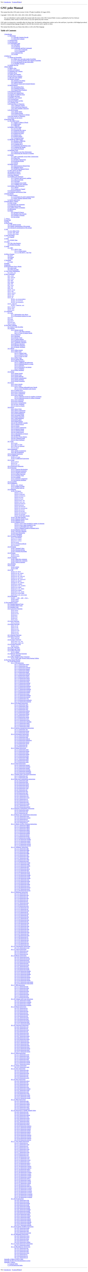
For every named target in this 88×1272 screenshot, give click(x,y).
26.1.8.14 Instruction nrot (21, 800)
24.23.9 (16, 584)
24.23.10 (18, 585)
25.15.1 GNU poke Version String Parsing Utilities (25, 658)
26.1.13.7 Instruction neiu (21, 903)
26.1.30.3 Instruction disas (21, 1239)
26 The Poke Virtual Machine (12, 660)
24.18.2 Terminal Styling (18, 550)
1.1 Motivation (12, 35)
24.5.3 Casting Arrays (17, 390)
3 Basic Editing (8, 66)
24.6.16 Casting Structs (17, 432)
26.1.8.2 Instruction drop (21, 782)
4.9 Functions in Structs (14, 173)
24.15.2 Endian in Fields (17, 486)
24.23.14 (17, 591)
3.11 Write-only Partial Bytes (16, 93)
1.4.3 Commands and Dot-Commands (21, 48)
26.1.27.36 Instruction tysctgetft (23, 1197)
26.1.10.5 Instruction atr (21, 822)
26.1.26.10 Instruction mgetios (22, 1126)
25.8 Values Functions (14, 636)
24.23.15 (17, 593)
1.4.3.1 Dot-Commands (20, 49)
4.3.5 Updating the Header (18, 147)
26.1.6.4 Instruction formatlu (22, 770)
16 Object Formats (9, 254)
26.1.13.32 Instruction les (21, 941)
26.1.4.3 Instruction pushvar (22, 739)
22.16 (12, 303)
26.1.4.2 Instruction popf (21, 737)
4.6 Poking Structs (13, 164)
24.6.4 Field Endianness (17, 413)
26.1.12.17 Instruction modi (22, 873)
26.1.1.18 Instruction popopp (22, 691)
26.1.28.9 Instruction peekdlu (22, 1212)
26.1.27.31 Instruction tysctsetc (23, 1189)
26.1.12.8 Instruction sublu (21, 859)
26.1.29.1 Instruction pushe (21, 1228)
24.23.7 (16, 581)
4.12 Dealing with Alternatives (16, 186)
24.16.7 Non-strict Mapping (18, 531)
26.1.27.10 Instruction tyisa (22, 1157)
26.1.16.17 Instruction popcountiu (23, 982)
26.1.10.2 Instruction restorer (22, 818)
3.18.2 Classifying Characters (19, 107)
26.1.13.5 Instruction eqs (21, 900)
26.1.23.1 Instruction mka (21, 1070)
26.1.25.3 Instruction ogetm (22, 1104)
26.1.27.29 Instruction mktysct (22, 1186)
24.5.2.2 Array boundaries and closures (25, 389)
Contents (14, 2)
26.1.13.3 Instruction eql (21, 896)
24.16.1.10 (19, 506)
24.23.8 (17, 582)
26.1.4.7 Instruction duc (21, 745)
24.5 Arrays (11, 382)
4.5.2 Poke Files (15, 158)
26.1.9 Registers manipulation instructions (22, 808)
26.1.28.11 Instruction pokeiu (22, 1216)
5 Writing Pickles (9, 193)
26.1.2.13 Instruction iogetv (22, 723)
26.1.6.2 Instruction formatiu (22, 766)
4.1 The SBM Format (13, 121)
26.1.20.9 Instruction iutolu (21, 1039)
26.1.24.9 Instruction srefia (21, 1093)
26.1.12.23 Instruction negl (21, 883)
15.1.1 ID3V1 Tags (16, 249)
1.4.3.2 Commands (19, 51)
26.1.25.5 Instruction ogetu (21, 1107)
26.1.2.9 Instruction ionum (21, 717)
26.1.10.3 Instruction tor (21, 819)
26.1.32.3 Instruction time (21, 1251)
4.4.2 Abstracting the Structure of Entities (22, 153)
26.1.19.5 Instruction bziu (21, 1014)
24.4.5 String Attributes (17, 379)
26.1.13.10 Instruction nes (21, 907)
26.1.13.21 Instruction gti (21, 924)
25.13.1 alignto (15, 652)
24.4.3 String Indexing (17, 376)
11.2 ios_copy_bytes (13, 232)
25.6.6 (15, 633)
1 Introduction (8, 34)
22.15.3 (17, 302)
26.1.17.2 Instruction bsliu (21, 988)
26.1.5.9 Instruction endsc (21, 762)
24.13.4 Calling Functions (18, 474)
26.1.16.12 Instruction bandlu (22, 974)
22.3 (11, 279)
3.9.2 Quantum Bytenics (17, 88)
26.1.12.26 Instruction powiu (22, 887)
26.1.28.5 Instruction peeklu (22, 1206)
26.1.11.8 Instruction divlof (21, 836)
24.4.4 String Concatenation (18, 378)
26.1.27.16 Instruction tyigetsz (22, 1166)
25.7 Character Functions (14, 635)
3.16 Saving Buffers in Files (15, 101)
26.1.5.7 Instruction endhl (21, 759)
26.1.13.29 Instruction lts (21, 937)
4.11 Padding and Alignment (15, 176)
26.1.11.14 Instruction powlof (22, 845)
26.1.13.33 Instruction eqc (21, 943)
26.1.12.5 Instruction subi (21, 855)
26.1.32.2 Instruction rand (21, 1250)
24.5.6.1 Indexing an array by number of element (27, 396)
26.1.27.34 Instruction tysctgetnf (23, 1194)
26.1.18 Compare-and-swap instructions (22, 999)
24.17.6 (15, 545)
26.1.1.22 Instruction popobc (22, 697)
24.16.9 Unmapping (16, 534)
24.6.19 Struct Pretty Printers (19, 437)
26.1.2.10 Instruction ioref (21, 718)
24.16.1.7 (19, 502)
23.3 (10, 319)
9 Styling (6, 221)
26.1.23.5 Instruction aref (21, 1076)
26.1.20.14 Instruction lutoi (21, 1047)
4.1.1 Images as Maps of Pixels (19, 122)
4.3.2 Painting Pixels (16, 142)
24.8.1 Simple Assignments (18, 451)
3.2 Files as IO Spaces (14, 70)
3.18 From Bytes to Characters (16, 104)
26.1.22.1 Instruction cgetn (21, 1067)
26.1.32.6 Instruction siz (21, 1256)
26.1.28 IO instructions (17, 1198)
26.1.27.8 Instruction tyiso (21, 1154)
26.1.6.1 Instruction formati (22, 765)
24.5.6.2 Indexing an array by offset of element (27, 398)
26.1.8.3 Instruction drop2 (21, 783)
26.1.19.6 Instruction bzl (21, 1016)
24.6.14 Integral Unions (17, 429)
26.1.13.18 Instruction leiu (21, 920)
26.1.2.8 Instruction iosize (21, 715)
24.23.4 (18, 576)
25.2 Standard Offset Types (15, 605)
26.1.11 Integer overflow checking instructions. (24, 824)
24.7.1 (14, 443)
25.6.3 (15, 629)
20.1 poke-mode (12, 268)
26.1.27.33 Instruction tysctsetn (23, 1192)
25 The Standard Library (11, 602)
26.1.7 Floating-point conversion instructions (23, 774)
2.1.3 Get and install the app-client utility (22, 62)
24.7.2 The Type (16, 444)
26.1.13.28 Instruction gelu (21, 935)
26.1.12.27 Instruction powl (22, 889)
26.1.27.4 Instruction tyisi (21, 1147)
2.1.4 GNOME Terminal (17, 63)
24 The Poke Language (10, 325)
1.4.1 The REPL (15, 45)
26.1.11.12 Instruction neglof (22, 842)
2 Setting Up (7, 56)
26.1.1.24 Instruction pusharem (23, 700)
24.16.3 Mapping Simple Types (19, 519)
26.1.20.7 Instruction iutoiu (21, 1036)
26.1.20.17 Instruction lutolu (22, 1051)
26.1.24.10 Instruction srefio (22, 1095)
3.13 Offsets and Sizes (14, 96)
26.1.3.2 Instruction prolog (21, 731)
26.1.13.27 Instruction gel (21, 934)
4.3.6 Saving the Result (17, 149)
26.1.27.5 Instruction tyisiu (21, 1149)
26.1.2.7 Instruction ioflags (21, 714)
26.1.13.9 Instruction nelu (21, 906)
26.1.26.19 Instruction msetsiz (22, 1140)
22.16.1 (17, 305)
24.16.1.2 (19, 494)
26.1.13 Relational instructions (19, 892)
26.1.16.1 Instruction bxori (21, 957)
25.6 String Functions (13, 624)
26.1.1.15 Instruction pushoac (22, 686)
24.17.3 (16, 540)
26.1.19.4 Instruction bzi (21, 1013)
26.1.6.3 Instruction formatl (22, 768)
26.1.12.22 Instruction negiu (22, 881)
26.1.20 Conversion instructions (20, 1025)
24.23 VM (10, 570)
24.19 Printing (11, 553)
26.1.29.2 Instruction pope (21, 1229)
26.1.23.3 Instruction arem (21, 1073)
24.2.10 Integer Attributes (18, 347)
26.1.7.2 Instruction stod (21, 777)
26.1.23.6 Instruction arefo (21, 1078)
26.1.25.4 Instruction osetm (22, 1106)
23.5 (11, 322)
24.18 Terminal (12, 547)
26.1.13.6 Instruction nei (21, 901)
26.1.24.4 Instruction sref (21, 1085)
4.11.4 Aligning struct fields (18, 183)
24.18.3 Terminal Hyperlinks (19, 551)
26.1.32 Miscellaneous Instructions (20, 1246)
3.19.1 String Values (16, 111)
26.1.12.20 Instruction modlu (22, 878)
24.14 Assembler (12, 481)
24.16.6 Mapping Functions (18, 529)
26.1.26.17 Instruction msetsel (22, 1137)
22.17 (11, 306)
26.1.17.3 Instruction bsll (21, 989)
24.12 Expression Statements (15, 466)
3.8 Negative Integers (13, 79)
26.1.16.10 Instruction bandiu (22, 971)
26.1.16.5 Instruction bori (21, 963)
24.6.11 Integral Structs (17, 424)
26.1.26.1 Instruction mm (21, 1112)
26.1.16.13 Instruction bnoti (22, 975)
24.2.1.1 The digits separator (22, 331)
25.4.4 (14, 615)
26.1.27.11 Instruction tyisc (21, 1158)
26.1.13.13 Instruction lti (21, 912)
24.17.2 (16, 539)
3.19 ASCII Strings (13, 110)
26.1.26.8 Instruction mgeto (22, 1123)
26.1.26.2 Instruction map (21, 1113)
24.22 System (11, 565)
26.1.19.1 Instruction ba (21, 1008)
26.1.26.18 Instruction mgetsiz (22, 1138)
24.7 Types (11, 441)
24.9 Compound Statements (15, 454)
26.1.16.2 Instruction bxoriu (22, 958)
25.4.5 (14, 616)
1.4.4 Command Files (17, 53)
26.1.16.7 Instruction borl (21, 966)
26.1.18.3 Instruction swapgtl (22, 1003)
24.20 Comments (12, 557)
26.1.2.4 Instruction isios (21, 709)
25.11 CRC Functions (14, 647)
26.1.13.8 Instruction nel (21, 904)
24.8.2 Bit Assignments (17, 452)
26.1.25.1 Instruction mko (21, 1101)
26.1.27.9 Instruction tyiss (21, 1155)
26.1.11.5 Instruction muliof (22, 831)
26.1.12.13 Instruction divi (21, 867)
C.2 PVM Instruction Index (15, 1265)
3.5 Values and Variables (14, 74)
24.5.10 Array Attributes (17, 404)
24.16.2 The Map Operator (18, 517)
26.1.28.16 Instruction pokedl (22, 1223)
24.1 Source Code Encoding (15, 327)
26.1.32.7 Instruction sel (21, 1257)
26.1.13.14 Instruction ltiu (21, 914)
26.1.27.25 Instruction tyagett (22, 1180)
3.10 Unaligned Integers (14, 91)
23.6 (12, 324)
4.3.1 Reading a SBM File (18, 141)
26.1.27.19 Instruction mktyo (22, 1171)
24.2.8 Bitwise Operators (18, 344)
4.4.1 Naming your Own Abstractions (21, 152)
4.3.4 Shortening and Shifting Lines (21, 145)
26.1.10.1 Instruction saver (21, 816)
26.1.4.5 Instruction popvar (21, 742)
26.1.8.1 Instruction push (21, 780)
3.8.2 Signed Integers (17, 82)
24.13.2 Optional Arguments (19, 471)
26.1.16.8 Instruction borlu (21, 968)
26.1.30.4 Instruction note (21, 1240)
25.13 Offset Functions (14, 650)
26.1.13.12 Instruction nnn (21, 910)
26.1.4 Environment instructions (20, 734)
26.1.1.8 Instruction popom (21, 675)
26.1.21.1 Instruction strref (21, 1054)
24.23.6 (18, 579)
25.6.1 (14, 625)
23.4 (11, 320)
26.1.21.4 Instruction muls (21, 1059)
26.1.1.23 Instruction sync (21, 698)
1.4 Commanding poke (14, 43)
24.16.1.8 (19, 503)
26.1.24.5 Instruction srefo (21, 1087)
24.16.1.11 (20, 508)
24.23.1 (16, 571)
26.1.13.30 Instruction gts (21, 938)
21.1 (12, 272)
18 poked (6, 263)
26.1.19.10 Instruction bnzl (21, 1022)
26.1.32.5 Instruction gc (21, 1254)
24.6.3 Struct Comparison (18, 412)
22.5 (11, 282)
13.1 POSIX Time (12, 240)
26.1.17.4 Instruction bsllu (21, 991)
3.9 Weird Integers (13, 85)
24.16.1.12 (19, 509)
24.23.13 (16, 590)
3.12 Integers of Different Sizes (16, 94)
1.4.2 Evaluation (15, 46)
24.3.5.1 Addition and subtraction (23, 362)
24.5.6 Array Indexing (17, 395)
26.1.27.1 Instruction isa (21, 1143)
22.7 (11, 285)
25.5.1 (15, 622)
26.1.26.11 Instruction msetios (22, 1127)
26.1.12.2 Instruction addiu (21, 850)
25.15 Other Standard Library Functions (19, 656)
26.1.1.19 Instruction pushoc (22, 692)
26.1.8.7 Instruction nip (20, 790)
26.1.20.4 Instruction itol (21, 1031)
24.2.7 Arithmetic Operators (18, 342)
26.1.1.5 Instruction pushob (22, 670)
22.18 (11, 308)
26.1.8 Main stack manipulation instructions (23, 779)
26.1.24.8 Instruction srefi (21, 1092)
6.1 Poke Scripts (12, 203)
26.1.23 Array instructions (18, 1068)
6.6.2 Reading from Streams (18, 214)
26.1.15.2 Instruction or (20, 952)
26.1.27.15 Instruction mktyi (22, 1164)
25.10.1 (15, 646)
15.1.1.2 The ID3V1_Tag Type (22, 252)
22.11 (11, 291)
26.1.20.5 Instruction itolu (21, 1033)
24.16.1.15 (19, 514)
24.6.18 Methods (15, 435)
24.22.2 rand (14, 568)
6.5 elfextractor (12, 209)
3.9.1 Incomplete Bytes (17, 87)
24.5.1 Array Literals (16, 384)
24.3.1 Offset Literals (17, 350)
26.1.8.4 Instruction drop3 (21, 785)
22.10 (11, 289)
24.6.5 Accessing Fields (17, 415)
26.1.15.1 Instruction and (21, 951)
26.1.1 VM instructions (17, 663)
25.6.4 (15, 630)
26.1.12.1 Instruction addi (21, 848)
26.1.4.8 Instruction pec (21, 746)
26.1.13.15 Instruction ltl (21, 915)
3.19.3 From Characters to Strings (20, 114)
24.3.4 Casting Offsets (17, 359)
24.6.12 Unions (15, 426)
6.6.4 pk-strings (15, 217)
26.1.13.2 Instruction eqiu (21, 895)
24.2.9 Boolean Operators (18, 345)
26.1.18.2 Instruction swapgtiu (22, 1002)
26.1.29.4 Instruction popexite (22, 1233)
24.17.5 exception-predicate (18, 543)
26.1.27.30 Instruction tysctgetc (23, 1188)
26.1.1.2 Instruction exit (21, 666)
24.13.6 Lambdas (16, 477)
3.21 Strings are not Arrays (15, 118)
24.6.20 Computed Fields (18, 438)
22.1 (11, 276)
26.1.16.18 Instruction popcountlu (23, 983)
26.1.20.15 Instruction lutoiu (22, 1048)
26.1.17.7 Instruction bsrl (21, 996)
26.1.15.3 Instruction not (21, 954)
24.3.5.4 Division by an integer (23, 367)
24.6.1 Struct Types (16, 409)
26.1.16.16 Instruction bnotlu (22, 980)
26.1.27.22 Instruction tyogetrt (22, 1175)
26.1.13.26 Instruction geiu (21, 932)
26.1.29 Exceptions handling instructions (22, 1226)
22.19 (11, 310)
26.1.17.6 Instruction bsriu (21, 994)
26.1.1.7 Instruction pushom (22, 673)
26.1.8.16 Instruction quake (22, 804)
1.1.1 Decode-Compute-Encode (19, 37)
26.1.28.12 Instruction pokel (22, 1217)
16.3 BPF (10, 258)
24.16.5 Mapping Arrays (17, 522)
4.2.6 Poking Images (16, 136)
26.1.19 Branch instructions (18, 1006)
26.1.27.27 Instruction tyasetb (22, 1183)
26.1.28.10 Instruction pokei (22, 1214)
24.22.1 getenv (15, 567)
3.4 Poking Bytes (12, 73)
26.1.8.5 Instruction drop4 (21, 787)
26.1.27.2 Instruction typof (21, 1144)
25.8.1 (15, 638)
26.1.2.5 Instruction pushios (22, 711)
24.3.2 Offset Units (16, 351)
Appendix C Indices (9, 1262)
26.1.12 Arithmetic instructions (19, 847)
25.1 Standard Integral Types (15, 604)
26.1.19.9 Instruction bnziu (21, 1020)
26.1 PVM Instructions (14, 661)
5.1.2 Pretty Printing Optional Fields (21, 198)
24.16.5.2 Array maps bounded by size (25, 525)
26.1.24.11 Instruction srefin (22, 1096)
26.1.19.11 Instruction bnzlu (22, 1023)
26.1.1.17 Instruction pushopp (22, 689)
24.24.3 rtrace (15, 601)
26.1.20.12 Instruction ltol (21, 1044)
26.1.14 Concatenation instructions (20, 946)
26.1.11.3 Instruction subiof (22, 828)
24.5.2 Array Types (16, 385)
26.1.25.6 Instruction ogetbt (22, 1109)
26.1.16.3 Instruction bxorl (21, 960)
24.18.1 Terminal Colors (17, 548)
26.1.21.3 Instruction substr (22, 1058)
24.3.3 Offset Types (16, 358)
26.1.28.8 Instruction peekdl (22, 1211)
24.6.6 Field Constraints (17, 416)
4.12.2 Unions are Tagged (18, 189)
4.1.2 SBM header (16, 124)
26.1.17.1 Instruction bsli (21, 986)
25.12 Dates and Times (14, 649)
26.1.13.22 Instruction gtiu (21, 926)
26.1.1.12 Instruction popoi (21, 681)
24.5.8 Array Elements (17, 401)
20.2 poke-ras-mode (13, 269)
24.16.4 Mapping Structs (18, 520)
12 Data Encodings (9, 235)
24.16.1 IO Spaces (16, 491)
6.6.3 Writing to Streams (17, 215)
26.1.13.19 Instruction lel (21, 921)
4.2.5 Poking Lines (16, 135)
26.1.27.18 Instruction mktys (22, 1169)
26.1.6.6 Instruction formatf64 (22, 773)
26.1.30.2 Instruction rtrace (21, 1237)
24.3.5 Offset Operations (18, 361)
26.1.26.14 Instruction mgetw (22, 1132)
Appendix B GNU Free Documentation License (17, 1260)
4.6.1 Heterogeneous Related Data (20, 166)
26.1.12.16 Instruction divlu (22, 872)
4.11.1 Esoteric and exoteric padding (21, 178)
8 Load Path (7, 220)
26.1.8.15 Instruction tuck (21, 802)
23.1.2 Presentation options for (21, 316)
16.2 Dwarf (11, 257)
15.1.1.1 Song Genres (20, 251)
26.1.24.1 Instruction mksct (22, 1081)
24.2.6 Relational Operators (18, 341)
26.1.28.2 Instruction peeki (21, 1202)
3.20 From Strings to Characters (16, 116)
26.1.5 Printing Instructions (18, 748)
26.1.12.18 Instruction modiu (22, 875)
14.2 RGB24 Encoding (14, 245)
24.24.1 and (20, 598)
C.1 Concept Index (13, 1264)
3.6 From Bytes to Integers (15, 76)
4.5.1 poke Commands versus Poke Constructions (24, 156)
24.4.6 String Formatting (18, 381)
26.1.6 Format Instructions (18, 763)
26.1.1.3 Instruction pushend (22, 667)
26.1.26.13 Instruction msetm (22, 1130)
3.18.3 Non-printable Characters (20, 108)
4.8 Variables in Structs (14, 172)
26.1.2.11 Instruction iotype (22, 720)
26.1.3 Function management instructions (22, 728)
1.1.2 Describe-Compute (17, 39)
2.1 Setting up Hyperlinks (15, 57)
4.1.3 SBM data (15, 125)
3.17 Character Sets (13, 102)
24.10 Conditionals (13, 455)
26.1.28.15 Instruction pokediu (22, 1222)
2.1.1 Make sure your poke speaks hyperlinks (23, 59)
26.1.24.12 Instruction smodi (22, 1098)
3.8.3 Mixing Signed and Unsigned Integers (23, 83)
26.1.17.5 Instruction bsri (21, 993)
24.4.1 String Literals (17, 373)
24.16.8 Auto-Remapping (18, 533)
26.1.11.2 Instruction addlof (22, 827)
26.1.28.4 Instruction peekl (21, 1205)
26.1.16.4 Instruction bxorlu (22, 962)
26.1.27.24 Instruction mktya (22, 1178)
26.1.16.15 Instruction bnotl (22, 979)
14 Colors (7, 241)
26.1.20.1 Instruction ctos (21, 1027)
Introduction (7, 2)
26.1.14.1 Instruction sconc (21, 948)
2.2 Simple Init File (13, 65)
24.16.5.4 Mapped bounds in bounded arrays (26, 528)
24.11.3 (15, 464)
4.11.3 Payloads (15, 181)
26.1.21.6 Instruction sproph (22, 1062)
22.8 (10, 286)
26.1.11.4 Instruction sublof (22, 830)
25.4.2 (14, 612)
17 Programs (7, 260)
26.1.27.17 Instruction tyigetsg (22, 1168)
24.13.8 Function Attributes (18, 480)
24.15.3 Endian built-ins (17, 488)
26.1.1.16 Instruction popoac (22, 687)
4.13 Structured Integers (14, 190)
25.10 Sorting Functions (14, 644)
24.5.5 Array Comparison (18, 393)
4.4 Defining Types (13, 150)
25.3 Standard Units (13, 607)
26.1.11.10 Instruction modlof (22, 839)
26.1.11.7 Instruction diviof (21, 835)
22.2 (11, 277)
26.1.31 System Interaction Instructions (22, 1243)
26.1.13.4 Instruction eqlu (21, 898)
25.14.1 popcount (16, 655)
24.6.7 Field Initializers (17, 418)
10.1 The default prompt (14, 224)
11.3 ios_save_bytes (13, 234)
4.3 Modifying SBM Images (15, 139)
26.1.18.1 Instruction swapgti (22, 1000)
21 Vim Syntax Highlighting (12, 271)
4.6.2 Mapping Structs (17, 167)
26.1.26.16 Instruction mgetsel (22, 1135)
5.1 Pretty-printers (13, 195)
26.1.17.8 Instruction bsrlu (21, 997)
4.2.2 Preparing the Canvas (18, 130)
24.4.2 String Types (16, 375)
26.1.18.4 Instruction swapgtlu (22, 1005)
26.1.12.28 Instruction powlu (22, 890)
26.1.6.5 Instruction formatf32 (22, 771)
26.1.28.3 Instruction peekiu (22, 1203)
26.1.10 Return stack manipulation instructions (24, 814)
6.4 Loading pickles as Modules (16, 207)
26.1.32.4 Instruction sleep (21, 1253)
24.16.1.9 (19, 505)
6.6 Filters (10, 210)
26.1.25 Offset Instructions (18, 1099)
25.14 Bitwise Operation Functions (17, 653)
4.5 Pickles (11, 155)
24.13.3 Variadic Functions (18, 472)
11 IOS (6, 229)
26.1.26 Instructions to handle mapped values (23, 1110)
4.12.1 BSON (14, 187)
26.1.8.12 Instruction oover (21, 797)
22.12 (12, 293)
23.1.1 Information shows (19, 314)
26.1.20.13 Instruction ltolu (21, 1045)
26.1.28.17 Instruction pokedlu (22, 1225)
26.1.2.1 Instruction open (21, 704)
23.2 (10, 317)
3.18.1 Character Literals (18, 105)
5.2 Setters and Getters (14, 200)
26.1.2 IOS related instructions (19, 703)
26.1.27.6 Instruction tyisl (21, 1150)
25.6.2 (14, 627)
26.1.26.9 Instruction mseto (22, 1124)
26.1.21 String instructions (18, 1053)
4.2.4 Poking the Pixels (17, 133)
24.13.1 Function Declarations (19, 469)
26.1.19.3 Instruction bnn (21, 1011)
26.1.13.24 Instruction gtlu (21, 929)
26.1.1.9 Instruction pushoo (22, 677)
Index (19, 2)
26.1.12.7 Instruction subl (21, 858)
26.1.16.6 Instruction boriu (21, 965)
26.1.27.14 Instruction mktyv (22, 1163)
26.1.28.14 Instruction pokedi (22, 1220)
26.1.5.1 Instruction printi (21, 749)
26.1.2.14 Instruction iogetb (22, 725)
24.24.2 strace (15, 599)
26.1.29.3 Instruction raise (21, 1231)
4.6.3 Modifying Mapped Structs (20, 169)
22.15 (10, 297)
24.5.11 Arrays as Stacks (17, 406)
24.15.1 (17, 485)
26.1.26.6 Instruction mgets (22, 1119)
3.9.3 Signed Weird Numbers (19, 90)
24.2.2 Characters (16, 334)
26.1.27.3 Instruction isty (21, 1146)
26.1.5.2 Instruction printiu (21, 751)
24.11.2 (14, 463)
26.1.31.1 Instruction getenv (22, 1245)
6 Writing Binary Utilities (11, 201)
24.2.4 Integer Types (16, 337)
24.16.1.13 (19, 511)
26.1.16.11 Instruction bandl (22, 972)
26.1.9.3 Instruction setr (21, 813)
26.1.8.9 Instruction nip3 (21, 793)
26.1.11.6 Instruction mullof (22, 833)
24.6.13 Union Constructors (18, 427)
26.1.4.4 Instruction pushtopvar (23, 740)
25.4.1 (14, 610)
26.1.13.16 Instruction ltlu (21, 917)
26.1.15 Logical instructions (18, 949)
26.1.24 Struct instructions (18, 1079)
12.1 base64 (11, 237)
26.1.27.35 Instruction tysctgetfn (23, 1195)
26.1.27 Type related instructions (20, 1141)
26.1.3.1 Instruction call (21, 729)
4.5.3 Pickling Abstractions (18, 159)
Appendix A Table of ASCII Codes (13, 1259)
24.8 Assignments (12, 449)
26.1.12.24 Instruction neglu (22, 884)
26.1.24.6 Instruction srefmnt (22, 1089)
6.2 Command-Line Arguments (16, 204)
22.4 (10, 280)
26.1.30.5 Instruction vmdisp (22, 1242)
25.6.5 (15, 632)
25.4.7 (14, 619)
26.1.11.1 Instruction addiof (22, 825)
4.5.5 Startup (14, 162)
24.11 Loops (11, 460)
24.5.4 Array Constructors (18, 392)
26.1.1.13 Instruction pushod (22, 683)
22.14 (11, 296)
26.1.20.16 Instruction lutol (21, 1050)
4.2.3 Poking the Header (17, 131)
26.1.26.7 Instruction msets (21, 1121)
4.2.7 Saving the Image (17, 138)
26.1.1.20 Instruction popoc (22, 694)
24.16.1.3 (19, 495)
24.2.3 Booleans (15, 336)
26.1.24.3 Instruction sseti (21, 1084)
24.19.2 (15, 556)
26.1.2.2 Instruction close (21, 706)
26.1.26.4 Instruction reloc (21, 1116)
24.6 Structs (11, 407)
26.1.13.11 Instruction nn (21, 909)
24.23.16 (19, 595)
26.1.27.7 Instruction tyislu (21, 1152)
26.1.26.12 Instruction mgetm (22, 1129)
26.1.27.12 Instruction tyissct (22, 1160)
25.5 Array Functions (13, 621)
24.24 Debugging (12, 596)
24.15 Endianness (12, 483)
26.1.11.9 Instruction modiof (22, 838)
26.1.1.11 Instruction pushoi (22, 680)
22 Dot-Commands (9, 274)
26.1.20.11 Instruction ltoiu (21, 1042)
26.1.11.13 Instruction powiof (22, 844)
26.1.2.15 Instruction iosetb (22, 726)
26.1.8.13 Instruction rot (21, 799)
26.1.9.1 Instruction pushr (21, 810)
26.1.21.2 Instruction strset (21, 1056)
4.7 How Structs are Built (15, 170)
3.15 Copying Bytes (13, 99)
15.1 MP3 (10, 248)
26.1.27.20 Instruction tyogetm (22, 1172)
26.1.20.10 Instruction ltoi (21, 1041)
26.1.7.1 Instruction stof (21, 776)
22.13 (11, 294)
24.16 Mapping (12, 489)
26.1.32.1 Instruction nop (21, 1248)
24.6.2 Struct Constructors (18, 410)
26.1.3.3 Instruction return (21, 732)
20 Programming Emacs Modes (12, 266)
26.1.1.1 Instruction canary (21, 664)
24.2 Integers (11, 328)
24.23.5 (17, 577)
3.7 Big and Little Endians (15, 77)
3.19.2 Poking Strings (17, 113)
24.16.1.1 (18, 492)
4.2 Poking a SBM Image (14, 127)
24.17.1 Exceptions (16, 537)
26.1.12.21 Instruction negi (21, 879)
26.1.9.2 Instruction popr (21, 811)
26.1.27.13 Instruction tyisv (22, 1161)
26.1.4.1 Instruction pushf (21, 735)
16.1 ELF (10, 255)
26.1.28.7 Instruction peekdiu (22, 1209)
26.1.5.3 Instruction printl (21, 752)
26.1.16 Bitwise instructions (18, 955)
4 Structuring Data (9, 119)
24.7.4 (15, 447)
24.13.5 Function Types (17, 475)
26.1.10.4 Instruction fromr (21, 821)
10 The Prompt (8, 223)
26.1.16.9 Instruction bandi (21, 969)
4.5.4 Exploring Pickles (17, 161)
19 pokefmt (7, 265)
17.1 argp (10, 262)
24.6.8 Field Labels (16, 420)
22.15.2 (17, 300)
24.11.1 (15, 461)
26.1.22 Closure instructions (18, 1065)
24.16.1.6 (19, 500)
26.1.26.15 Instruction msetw (22, 1133)
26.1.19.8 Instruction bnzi (21, 1019)
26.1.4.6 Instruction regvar (21, 743)
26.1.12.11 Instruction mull (21, 864)
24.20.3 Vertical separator (18, 562)
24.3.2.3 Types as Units (20, 356)
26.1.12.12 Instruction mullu (22, 866)
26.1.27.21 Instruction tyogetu (22, 1174)
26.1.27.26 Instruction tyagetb (22, 1181)
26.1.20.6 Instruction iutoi (21, 1034)
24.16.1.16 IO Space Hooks (22, 516)
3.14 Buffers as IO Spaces (15, 97)
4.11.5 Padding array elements (19, 184)
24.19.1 (15, 554)
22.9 (10, 288)
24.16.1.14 (20, 512)
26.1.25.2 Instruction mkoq (21, 1102)
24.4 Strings (11, 372)
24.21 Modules (12, 564)
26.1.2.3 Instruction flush (21, 708)
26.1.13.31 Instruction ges (21, 940)
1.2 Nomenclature (12, 40)
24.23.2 (17, 573)
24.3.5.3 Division (19, 365)
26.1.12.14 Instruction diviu (22, 869)
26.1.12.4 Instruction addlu (21, 853)
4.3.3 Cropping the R (17, 144)
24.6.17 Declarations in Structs (19, 433)
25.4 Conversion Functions (15, 608)
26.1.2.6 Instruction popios (21, 712)
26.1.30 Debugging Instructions (19, 1234)
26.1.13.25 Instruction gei (21, 931)
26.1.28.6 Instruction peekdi (22, 1208)
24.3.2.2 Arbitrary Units (21, 354)
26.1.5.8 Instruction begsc (21, 760)
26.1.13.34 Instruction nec (21, 945)
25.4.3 (15, 613)
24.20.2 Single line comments (19, 560)
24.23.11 (16, 587)
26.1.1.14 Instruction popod (22, 684)
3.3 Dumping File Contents (15, 71)
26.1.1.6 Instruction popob (21, 672)
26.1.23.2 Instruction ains (21, 1071)
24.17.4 (15, 542)
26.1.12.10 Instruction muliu (22, 862)
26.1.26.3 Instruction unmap (22, 1115)
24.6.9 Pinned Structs (17, 421)
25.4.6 (14, 618)
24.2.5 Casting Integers (17, 339)
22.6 (10, 283)
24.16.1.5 (18, 499)
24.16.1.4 (18, 497)
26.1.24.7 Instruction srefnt (21, 1090)
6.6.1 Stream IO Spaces (17, 212)
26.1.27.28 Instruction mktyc (22, 1185)
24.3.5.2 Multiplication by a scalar (23, 364)
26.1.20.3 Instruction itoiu (21, 1030)
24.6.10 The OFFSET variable (19, 423)
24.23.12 (17, 588)
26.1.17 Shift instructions (18, 985)
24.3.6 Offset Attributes (17, 370)
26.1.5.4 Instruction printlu (21, 754)
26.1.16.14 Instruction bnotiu (22, 977)
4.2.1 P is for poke (16, 128)
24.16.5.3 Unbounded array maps (23, 526)
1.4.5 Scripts (14, 54)
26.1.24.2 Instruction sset (21, 1082)
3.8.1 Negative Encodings (18, 80)
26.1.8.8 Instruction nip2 (21, 791)
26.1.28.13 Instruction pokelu (22, 1219)
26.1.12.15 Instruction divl (21, 870)
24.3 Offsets (11, 348)
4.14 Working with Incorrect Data (17, 192)
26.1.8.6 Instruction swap (21, 788)
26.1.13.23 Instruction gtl (21, 927)
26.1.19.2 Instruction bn (21, 1010)
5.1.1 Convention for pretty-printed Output (23, 197)
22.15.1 (18, 299)
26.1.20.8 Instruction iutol (21, 1037)
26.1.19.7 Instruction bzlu (21, 1017)
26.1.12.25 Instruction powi (22, 886)
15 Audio (6, 246)
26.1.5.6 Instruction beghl (21, 757)
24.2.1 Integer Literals (17, 330)
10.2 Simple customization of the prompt (19, 226)
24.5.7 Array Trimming (17, 399)
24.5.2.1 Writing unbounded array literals (25, 387)
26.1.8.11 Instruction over (21, 796)
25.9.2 (17, 643)
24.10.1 (15, 457)
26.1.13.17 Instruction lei (21, 918)
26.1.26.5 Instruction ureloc (22, 1118)
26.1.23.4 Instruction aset (21, 1075)
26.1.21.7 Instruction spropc (22, 1064)
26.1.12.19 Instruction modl (22, 876)
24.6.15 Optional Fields (17, 430)
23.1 (10, 313)
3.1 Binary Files (12, 68)
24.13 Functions (12, 468)
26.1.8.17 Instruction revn (21, 805)
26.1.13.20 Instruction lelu (21, 923)
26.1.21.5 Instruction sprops (22, 1061)
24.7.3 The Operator (17, 446)
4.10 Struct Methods (13, 175)
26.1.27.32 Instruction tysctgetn (23, 1191)
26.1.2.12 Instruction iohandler (22, 722)
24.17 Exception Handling (15, 536)
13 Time (6, 238)
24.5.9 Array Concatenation (18, 402)
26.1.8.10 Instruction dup (21, 794)
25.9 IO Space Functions (14, 639)
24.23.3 (16, 574)
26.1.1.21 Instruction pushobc (22, 695)
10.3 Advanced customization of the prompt (20, 228)
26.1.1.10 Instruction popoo (22, 678)
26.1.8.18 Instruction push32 (22, 807)
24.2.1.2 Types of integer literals (23, 333)
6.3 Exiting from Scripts (14, 206)
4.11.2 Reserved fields (17, 179)
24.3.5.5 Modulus (19, 368)
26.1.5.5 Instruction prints (21, 756)
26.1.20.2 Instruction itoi (21, 1028)
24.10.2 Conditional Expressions (20, 458)
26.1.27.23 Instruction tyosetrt (22, 1177)
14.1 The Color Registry (14, 243)
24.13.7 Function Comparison (19, 478)
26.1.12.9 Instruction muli (21, 861)
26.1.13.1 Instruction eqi (21, 893)
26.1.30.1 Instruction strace (21, 1236)
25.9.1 (17, 641)
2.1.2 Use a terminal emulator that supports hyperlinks (26, 60)
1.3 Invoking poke (13, 42)
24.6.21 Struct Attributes (17, 440)
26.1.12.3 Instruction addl (21, 852)
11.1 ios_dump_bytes (13, 231)
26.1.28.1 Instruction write (21, 1200)
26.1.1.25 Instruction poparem (22, 701)
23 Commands (8, 311)
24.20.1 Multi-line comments (19, 559)
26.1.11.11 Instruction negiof (22, 841)
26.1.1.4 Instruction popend (22, 669)
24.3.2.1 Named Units (20, 353)
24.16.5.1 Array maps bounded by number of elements (29, 523)
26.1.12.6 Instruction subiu (21, 856)
